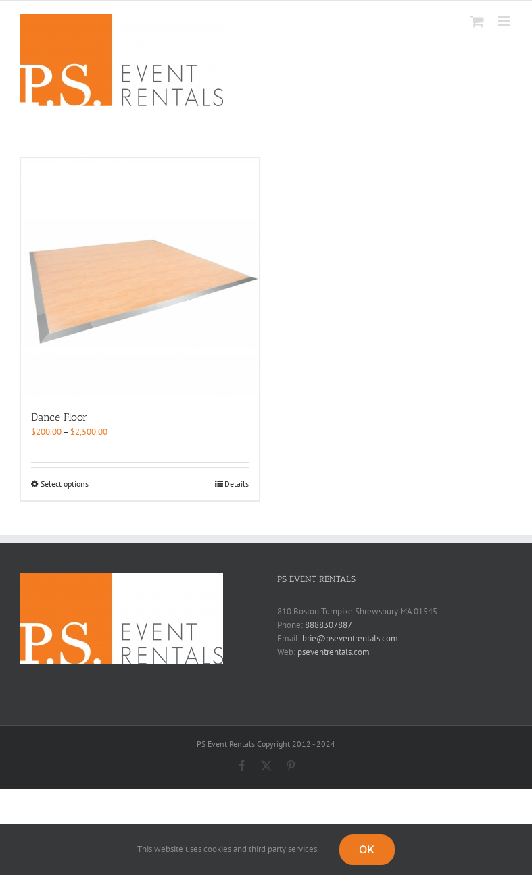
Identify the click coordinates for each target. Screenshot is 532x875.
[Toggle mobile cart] (477, 21)
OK (366, 849)
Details (236, 484)
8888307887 (328, 625)
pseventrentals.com (333, 652)
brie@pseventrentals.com (350, 638)
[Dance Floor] (140, 277)
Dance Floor (59, 416)
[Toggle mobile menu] (505, 21)
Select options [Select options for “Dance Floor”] (65, 484)
